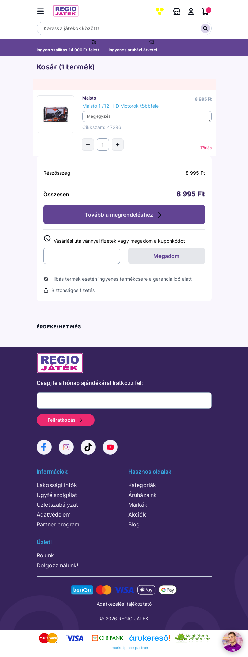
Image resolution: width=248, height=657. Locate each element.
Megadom (166, 256)
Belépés (191, 11)
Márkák (137, 504)
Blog (134, 524)
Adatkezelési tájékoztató (124, 604)
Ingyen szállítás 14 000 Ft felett (68, 49)
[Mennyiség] (103, 144)
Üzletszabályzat (57, 504)
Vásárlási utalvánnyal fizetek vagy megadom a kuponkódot (114, 239)
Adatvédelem (54, 514)
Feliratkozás (65, 420)
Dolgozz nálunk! (57, 565)
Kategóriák (142, 485)
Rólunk (45, 555)
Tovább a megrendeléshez (124, 215)
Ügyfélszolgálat (57, 494)
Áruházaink (177, 11)
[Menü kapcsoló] (42, 10)
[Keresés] (124, 28)
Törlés (206, 147)
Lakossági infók (57, 485)
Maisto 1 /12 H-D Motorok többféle (120, 106)
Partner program (58, 524)
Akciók (137, 514)
